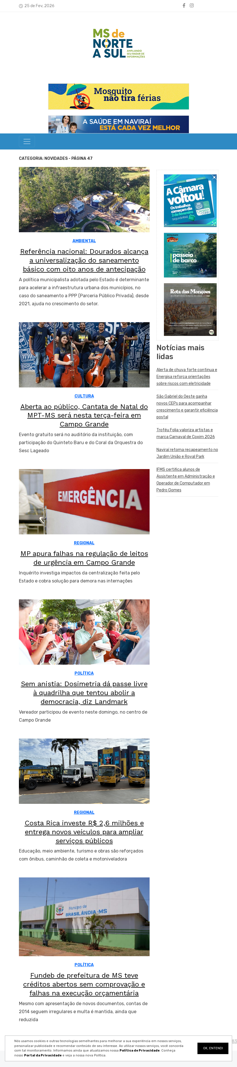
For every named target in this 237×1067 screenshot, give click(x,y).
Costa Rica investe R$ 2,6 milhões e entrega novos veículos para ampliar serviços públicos (84, 832)
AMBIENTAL (84, 241)
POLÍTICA (84, 673)
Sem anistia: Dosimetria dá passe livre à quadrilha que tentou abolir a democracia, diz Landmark (84, 693)
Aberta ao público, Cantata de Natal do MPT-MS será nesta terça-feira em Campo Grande (84, 415)
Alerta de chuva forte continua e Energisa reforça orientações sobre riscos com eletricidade (186, 376)
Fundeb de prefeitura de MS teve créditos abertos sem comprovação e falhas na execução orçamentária (84, 984)
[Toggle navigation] (27, 141)
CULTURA (84, 396)
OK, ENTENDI (213, 1048)
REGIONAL (84, 543)
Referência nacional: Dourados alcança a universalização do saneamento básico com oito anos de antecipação (84, 260)
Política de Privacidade (140, 1050)
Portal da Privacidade (43, 1055)
